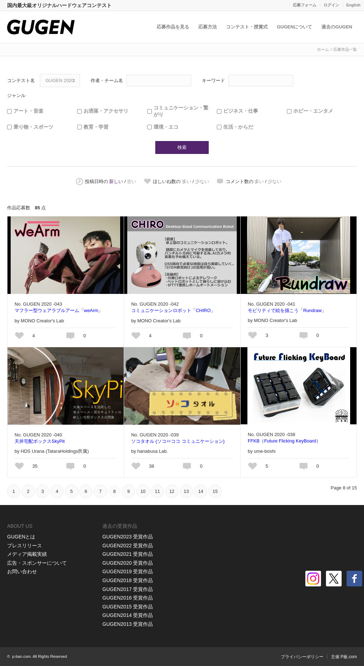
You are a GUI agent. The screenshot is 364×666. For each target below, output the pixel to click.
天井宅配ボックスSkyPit (40, 441)
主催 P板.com (344, 656)
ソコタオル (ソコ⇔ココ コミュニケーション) (178, 441)
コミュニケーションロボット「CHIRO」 (173, 310)
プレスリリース (24, 545)
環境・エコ (166, 127)
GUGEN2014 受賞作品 (127, 615)
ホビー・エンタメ (313, 111)
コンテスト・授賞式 (247, 26)
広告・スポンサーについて (37, 563)
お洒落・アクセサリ (106, 111)
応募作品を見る (173, 26)
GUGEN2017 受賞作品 (127, 589)
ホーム (323, 49)
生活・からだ (238, 127)
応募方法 (207, 26)
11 (157, 491)
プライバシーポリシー (302, 656)
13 (186, 491)
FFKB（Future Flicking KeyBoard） (284, 441)
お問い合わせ (22, 571)
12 (171, 491)
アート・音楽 (28, 111)
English (353, 5)
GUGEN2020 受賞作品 (127, 563)
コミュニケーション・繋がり (181, 111)
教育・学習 (96, 127)
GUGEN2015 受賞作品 (127, 606)
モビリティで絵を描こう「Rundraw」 (287, 310)
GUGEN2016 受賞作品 (127, 598)
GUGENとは (21, 536)
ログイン (331, 5)
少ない (202, 181)
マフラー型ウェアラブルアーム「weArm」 (59, 310)
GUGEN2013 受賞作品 (127, 624)
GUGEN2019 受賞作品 (127, 571)
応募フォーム (304, 5)
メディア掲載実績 (27, 554)
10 (142, 491)
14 (200, 491)
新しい (116, 181)
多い (186, 181)
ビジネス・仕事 (240, 111)
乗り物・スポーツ (33, 127)
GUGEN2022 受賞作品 (127, 545)
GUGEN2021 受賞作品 (127, 554)
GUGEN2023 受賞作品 (127, 536)
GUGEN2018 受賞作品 (127, 580)
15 (215, 491)
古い (131, 181)
